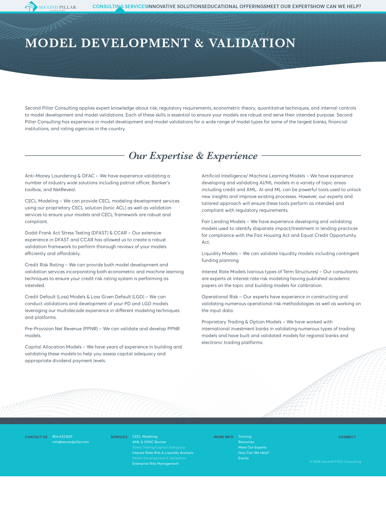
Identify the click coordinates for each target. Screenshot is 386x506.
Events (243, 488)
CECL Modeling (144, 466)
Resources (246, 471)
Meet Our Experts (309, 21)
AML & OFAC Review (149, 471)
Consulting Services (187, 21)
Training (244, 466)
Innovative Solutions (227, 21)
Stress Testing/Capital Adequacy (158, 477)
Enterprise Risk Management (155, 493)
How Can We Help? (343, 21)
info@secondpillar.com (70, 471)
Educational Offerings (270, 21)
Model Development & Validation (159, 488)
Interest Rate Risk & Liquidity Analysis (162, 482)
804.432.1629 (62, 466)
